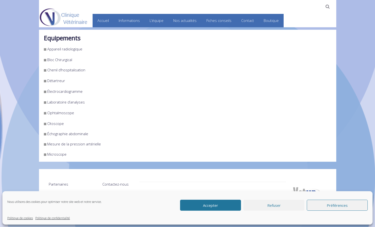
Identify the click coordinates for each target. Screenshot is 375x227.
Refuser (274, 205)
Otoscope (55, 123)
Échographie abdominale (67, 133)
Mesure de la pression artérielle (74, 144)
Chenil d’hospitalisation (66, 69)
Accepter (210, 205)
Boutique (271, 20)
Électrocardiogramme (65, 91)
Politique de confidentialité (52, 218)
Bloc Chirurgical (59, 59)
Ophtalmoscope (60, 112)
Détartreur (56, 80)
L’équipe (156, 20)
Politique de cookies (20, 218)
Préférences (337, 205)
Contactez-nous (115, 184)
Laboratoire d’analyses (66, 102)
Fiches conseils (218, 20)
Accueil (103, 20)
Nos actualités (185, 20)
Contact (247, 20)
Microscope (57, 154)
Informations (129, 20)
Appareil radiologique (64, 49)
